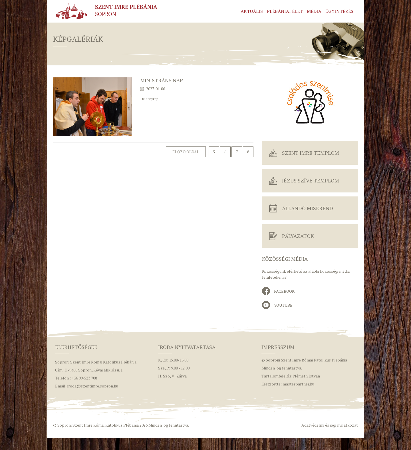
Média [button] (314, 11)
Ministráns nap (161, 80)
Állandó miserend (307, 208)
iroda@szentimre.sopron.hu (92, 386)
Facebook (284, 291)
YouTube (283, 305)
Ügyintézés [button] (339, 11)
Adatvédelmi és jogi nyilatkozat (329, 425)
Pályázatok (298, 235)
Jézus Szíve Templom (310, 180)
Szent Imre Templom (310, 152)
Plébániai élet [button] (285, 11)
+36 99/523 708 (84, 378)
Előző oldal (185, 151)
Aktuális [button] (252, 11)
